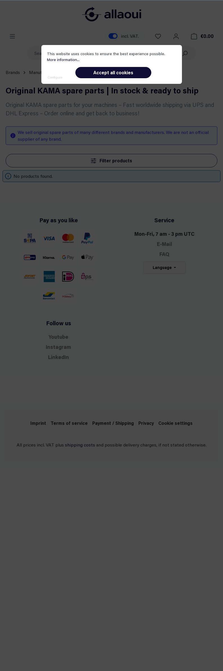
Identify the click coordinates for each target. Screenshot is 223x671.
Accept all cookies (113, 72)
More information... (63, 59)
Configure (55, 77)
